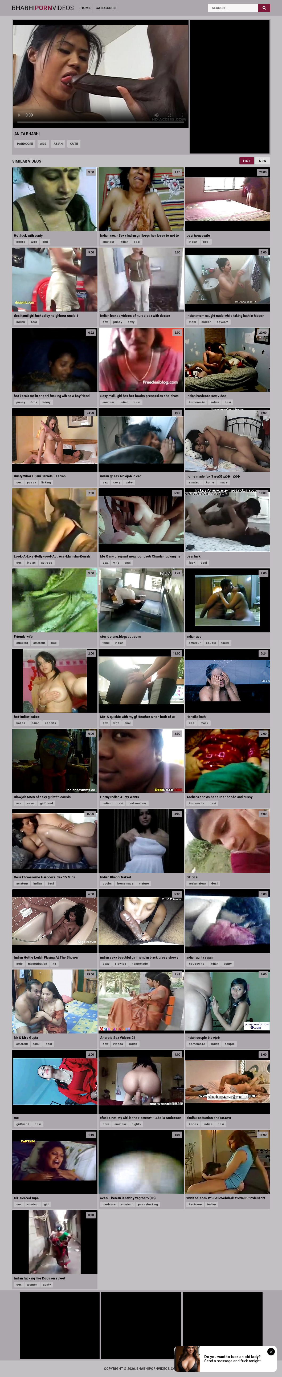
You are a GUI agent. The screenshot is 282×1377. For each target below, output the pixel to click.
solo (19, 964)
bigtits (136, 1124)
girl (46, 1204)
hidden (206, 322)
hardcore (25, 144)
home (210, 482)
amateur (108, 242)
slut (45, 242)
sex (105, 322)
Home (85, 8)
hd (54, 964)
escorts (50, 723)
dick (53, 643)
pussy (117, 322)
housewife (196, 803)
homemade (197, 402)
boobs (21, 242)
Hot (246, 161)
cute (74, 144)
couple (211, 643)
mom (192, 322)
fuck (34, 402)
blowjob (120, 964)
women (32, 1284)
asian (58, 144)
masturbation (37, 964)
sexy (131, 322)
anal (127, 562)
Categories (106, 8)
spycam (222, 322)
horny (46, 402)
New (262, 161)
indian (124, 242)
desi (137, 242)
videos (118, 1044)
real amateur (137, 803)
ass (43, 144)
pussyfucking (148, 1204)
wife (34, 242)
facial (225, 643)
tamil (106, 643)
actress (46, 562)
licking (46, 482)
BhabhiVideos (43, 8)
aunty (228, 964)
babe (129, 482)
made (223, 482)
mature (144, 883)
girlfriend (46, 803)
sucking (22, 643)
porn (106, 1124)
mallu (204, 723)
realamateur (197, 883)
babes (20, 723)
